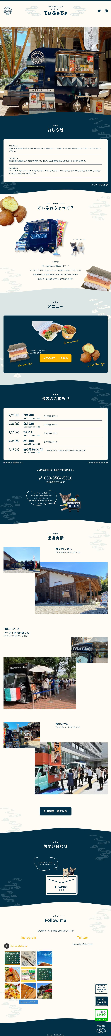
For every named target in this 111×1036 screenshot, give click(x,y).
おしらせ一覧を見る (97, 184)
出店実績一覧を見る (55, 811)
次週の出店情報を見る (96, 462)
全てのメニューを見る (55, 358)
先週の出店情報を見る (14, 462)
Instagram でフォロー (29, 1002)
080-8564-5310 (58, 478)
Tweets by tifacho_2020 (83, 944)
